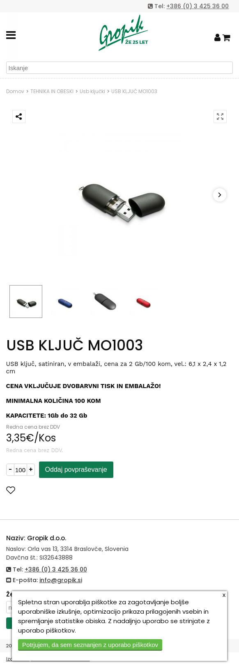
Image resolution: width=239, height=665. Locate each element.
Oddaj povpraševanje (76, 469)
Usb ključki (92, 91)
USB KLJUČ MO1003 (134, 91)
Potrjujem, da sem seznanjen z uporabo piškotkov (90, 644)
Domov (15, 91)
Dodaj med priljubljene (50, 490)
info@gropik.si (60, 580)
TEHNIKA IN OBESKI (52, 91)
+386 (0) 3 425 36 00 (197, 6)
